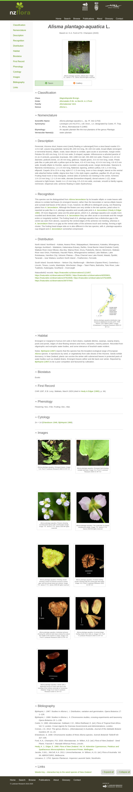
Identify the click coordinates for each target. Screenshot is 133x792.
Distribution (18, 46)
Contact (119, 19)
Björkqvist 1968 (65, 422)
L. (64, 107)
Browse (76, 19)
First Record (18, 61)
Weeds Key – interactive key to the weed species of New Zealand (63, 772)
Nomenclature (19, 30)
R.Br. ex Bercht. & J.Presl (76, 101)
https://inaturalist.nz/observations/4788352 (53, 275)
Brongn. (69, 98)
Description (18, 35)
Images (16, 77)
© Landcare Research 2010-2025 (21, 784)
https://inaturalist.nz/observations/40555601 (91, 275)
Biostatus (17, 56)
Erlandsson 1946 (50, 422)
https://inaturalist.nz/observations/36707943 (53, 280)
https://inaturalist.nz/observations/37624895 (92, 278)
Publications (88, 19)
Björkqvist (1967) (48, 351)
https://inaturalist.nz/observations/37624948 (53, 278)
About (99, 19)
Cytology (17, 72)
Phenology (18, 67)
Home (58, 19)
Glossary (109, 19)
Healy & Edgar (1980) (90, 391)
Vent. (68, 104)
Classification (19, 25)
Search (67, 19)
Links (15, 87)
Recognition (18, 41)
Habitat (16, 51)
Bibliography (19, 82)
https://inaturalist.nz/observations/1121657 (72, 272)
